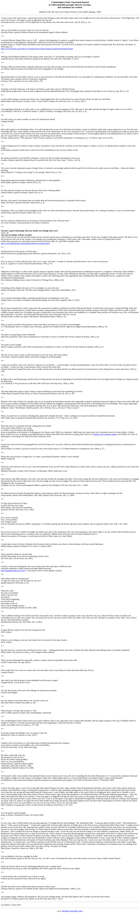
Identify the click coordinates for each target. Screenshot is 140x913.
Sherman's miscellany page (72, 911)
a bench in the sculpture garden (104, 434)
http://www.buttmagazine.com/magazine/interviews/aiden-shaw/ (25, 243)
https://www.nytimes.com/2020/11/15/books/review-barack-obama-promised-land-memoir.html (37, 49)
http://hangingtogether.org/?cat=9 (13, 571)
